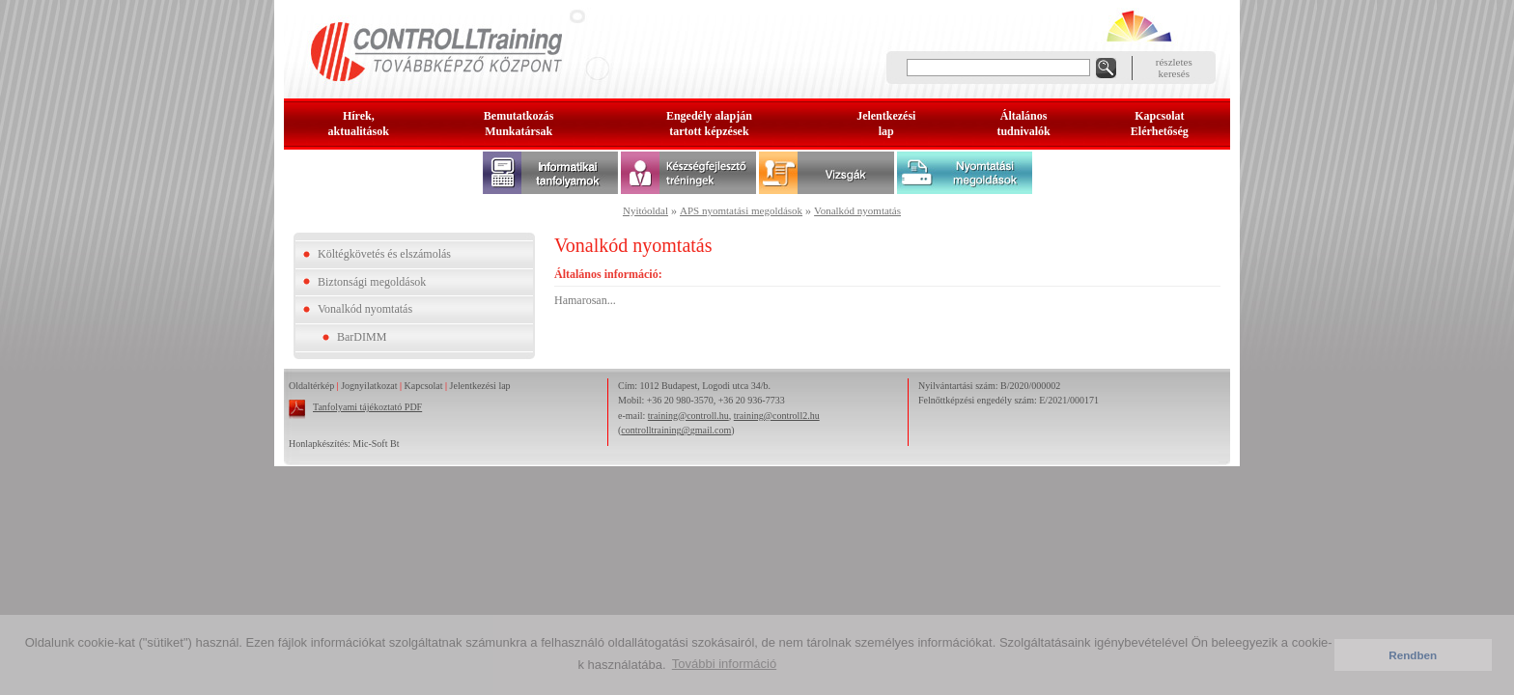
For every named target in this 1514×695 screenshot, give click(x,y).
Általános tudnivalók (1023, 123)
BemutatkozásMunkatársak (519, 123)
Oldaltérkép (311, 385)
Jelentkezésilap (885, 123)
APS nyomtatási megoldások (741, 210)
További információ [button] (724, 663)
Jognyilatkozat (369, 385)
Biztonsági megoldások (372, 282)
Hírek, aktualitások (358, 123)
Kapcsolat (424, 385)
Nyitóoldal (645, 210)
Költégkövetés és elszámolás (384, 254)
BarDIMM (361, 337)
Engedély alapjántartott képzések (709, 123)
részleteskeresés (1174, 67)
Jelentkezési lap (480, 385)
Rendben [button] (1412, 655)
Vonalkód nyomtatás (857, 210)
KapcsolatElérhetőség (1160, 123)
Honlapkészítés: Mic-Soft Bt (344, 443)
